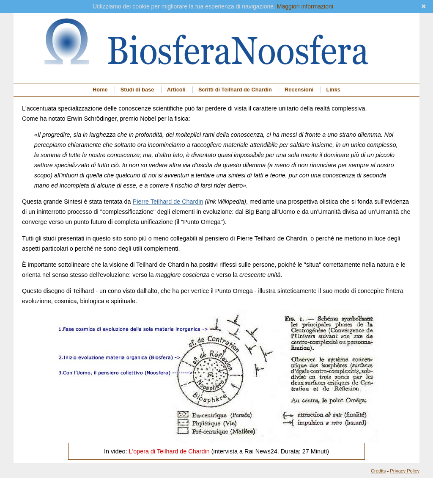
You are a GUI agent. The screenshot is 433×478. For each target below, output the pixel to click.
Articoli (176, 89)
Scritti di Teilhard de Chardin (235, 89)
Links (333, 89)
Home (100, 89)
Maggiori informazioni (305, 6)
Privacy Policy (404, 470)
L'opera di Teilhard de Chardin (169, 451)
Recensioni (299, 89)
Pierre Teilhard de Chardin (168, 201)
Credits (378, 470)
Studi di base (137, 89)
